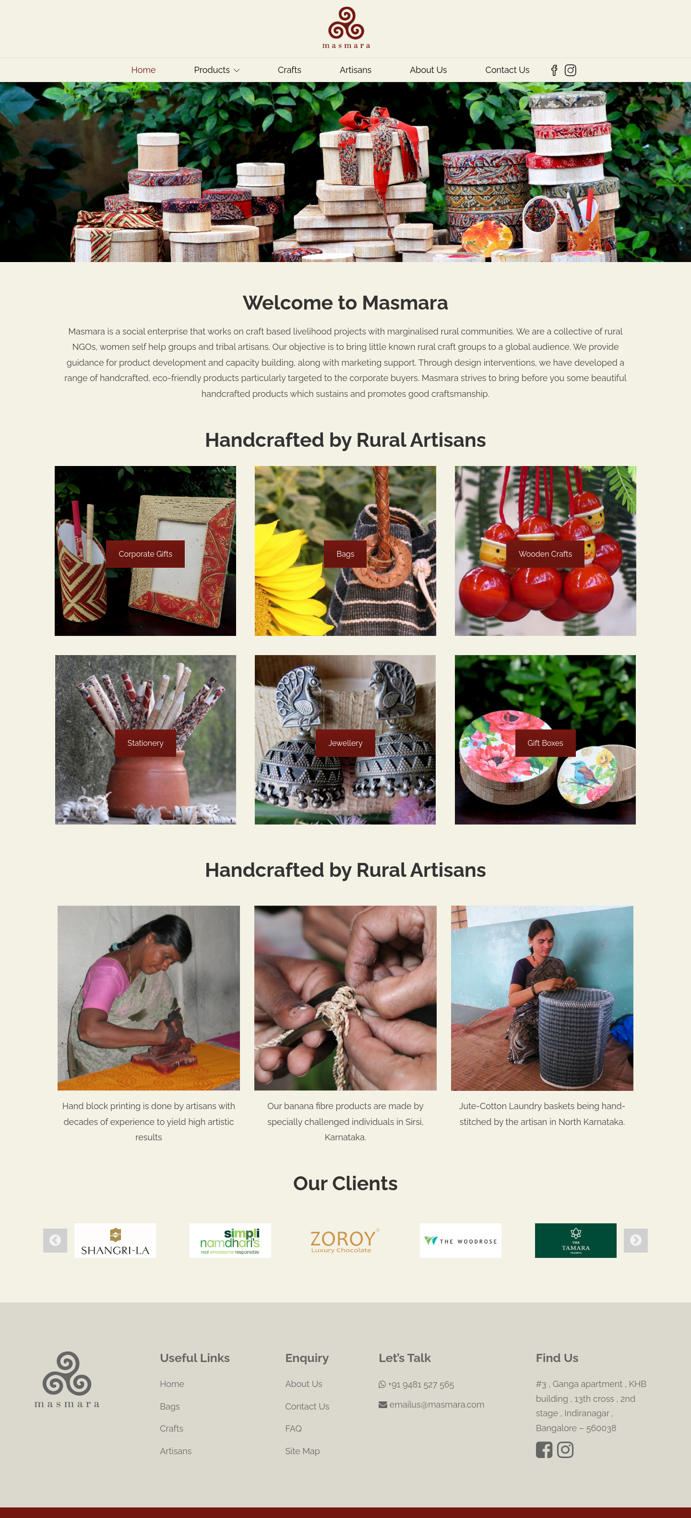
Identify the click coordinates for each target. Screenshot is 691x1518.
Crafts (289, 70)
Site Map (302, 1433)
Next (636, 1231)
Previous (55, 1231)
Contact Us (508, 70)
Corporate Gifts (145, 554)
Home (143, 70)
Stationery (146, 743)
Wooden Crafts (545, 554)
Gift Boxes (545, 743)
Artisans (355, 70)
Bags (345, 554)
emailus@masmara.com (431, 1387)
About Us (428, 70)
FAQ (293, 1411)
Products (212, 70)
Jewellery (345, 743)
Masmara (320, 1507)
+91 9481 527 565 (416, 1367)
